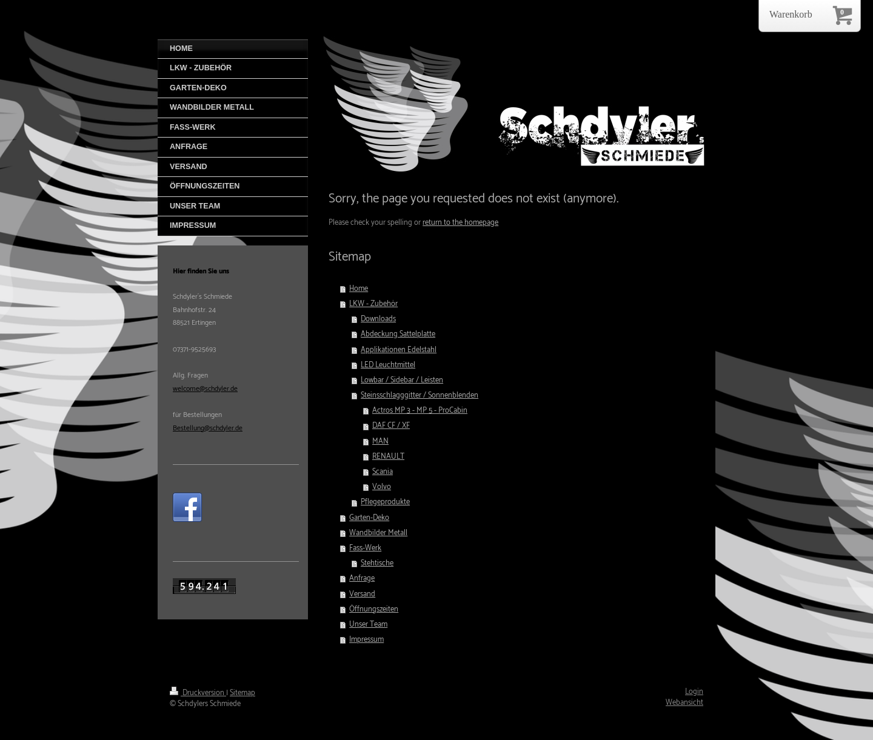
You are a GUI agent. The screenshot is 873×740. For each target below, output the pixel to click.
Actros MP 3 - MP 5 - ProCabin (419, 410)
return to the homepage (460, 222)
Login (694, 691)
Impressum (366, 639)
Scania (382, 471)
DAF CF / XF (391, 425)
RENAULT (388, 456)
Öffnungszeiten (373, 609)
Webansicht (684, 702)
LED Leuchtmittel (388, 365)
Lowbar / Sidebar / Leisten (402, 380)
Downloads (378, 319)
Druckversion (198, 693)
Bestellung (188, 428)
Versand (362, 594)
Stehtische (377, 563)
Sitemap (242, 693)
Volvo (381, 487)
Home (358, 288)
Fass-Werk (365, 548)
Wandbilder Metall (378, 533)
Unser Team (368, 624)
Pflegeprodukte (385, 502)
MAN (380, 441)
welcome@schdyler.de (205, 389)
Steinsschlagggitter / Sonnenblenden (419, 395)
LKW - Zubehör (373, 304)
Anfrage (362, 578)
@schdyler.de (223, 428)
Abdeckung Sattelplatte (398, 334)
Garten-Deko (369, 518)
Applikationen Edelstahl (398, 350)
